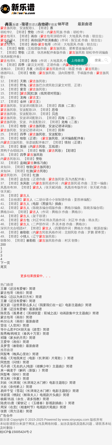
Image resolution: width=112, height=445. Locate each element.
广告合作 (6, 415)
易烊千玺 (6, 391)
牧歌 (33, 73)
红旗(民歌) (36, 171)
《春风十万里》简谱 (34, 333)
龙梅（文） (31, 97)
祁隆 (3, 337)
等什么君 (6, 329)
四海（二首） (67, 118)
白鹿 (11, 403)
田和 (61, 130)
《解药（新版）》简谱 (32, 370)
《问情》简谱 (19, 362)
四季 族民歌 (31, 154)
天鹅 (23, 81)
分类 (8, 42)
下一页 (5, 263)
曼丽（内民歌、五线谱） (40, 146)
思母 (55, 109)
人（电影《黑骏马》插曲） (42, 203)
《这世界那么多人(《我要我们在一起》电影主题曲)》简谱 (51, 305)
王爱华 (5, 342)
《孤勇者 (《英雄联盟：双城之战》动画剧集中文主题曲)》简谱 (54, 313)
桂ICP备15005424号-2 (16, 432)
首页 (8, 24)
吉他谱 (43, 24)
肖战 (11, 399)
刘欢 (3, 382)
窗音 (23, 89)
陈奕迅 (5, 313)
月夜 (29, 69)
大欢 (3, 386)
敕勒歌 (25, 232)
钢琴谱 (63, 24)
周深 (3, 407)
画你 (34, 60)
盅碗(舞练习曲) (33, 163)
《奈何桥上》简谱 (19, 386)
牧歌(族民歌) (38, 167)
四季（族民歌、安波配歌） (42, 134)
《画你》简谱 (22, 292)
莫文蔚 (5, 305)
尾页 (3, 267)
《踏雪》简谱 (39, 329)
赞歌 (21, 52)
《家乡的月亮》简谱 (21, 337)
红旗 (36, 175)
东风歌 (25, 183)
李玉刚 (5, 378)
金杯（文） (31, 101)
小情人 (25, 236)
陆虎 (3, 403)
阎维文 (15, 333)
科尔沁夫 (6, 321)
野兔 (23, 85)
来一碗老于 (8, 370)
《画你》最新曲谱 (26, 321)
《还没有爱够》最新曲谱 (24, 309)
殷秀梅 (5, 333)
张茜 (3, 411)
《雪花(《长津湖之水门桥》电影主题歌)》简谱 (46, 391)
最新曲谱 (85, 24)
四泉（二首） (67, 105)
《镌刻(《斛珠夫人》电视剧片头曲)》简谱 (39, 395)
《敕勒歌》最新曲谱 (24, 346)
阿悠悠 (5, 362)
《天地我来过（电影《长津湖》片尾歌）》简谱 (40, 358)
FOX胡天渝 (22, 329)
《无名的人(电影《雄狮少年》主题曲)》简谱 (41, 366)
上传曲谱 (77, 60)
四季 (21, 65)
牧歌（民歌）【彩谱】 (58, 150)
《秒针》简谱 (19, 374)
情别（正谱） (74, 142)
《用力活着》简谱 (19, 411)
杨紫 (3, 399)
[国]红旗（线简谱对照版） (41, 93)
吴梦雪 (5, 346)
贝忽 (55, 114)
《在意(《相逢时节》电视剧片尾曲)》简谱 (36, 407)
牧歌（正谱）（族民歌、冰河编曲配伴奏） (53, 138)
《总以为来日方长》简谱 (24, 297)
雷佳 (3, 325)
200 (3, 244)
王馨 (3, 288)
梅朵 (3, 297)
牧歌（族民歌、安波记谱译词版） (47, 126)
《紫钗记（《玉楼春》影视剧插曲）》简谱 (44, 403)
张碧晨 (5, 395)
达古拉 (25, 179)
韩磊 (3, 358)
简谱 (25, 24)
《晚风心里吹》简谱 (24, 354)
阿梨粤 (5, 354)
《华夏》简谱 (19, 378)
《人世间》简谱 (18, 325)
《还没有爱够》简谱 (21, 288)
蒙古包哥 (6, 292)
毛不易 (5, 366)
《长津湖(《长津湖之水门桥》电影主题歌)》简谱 (41, 382)
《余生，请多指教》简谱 (31, 399)
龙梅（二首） (70, 122)
